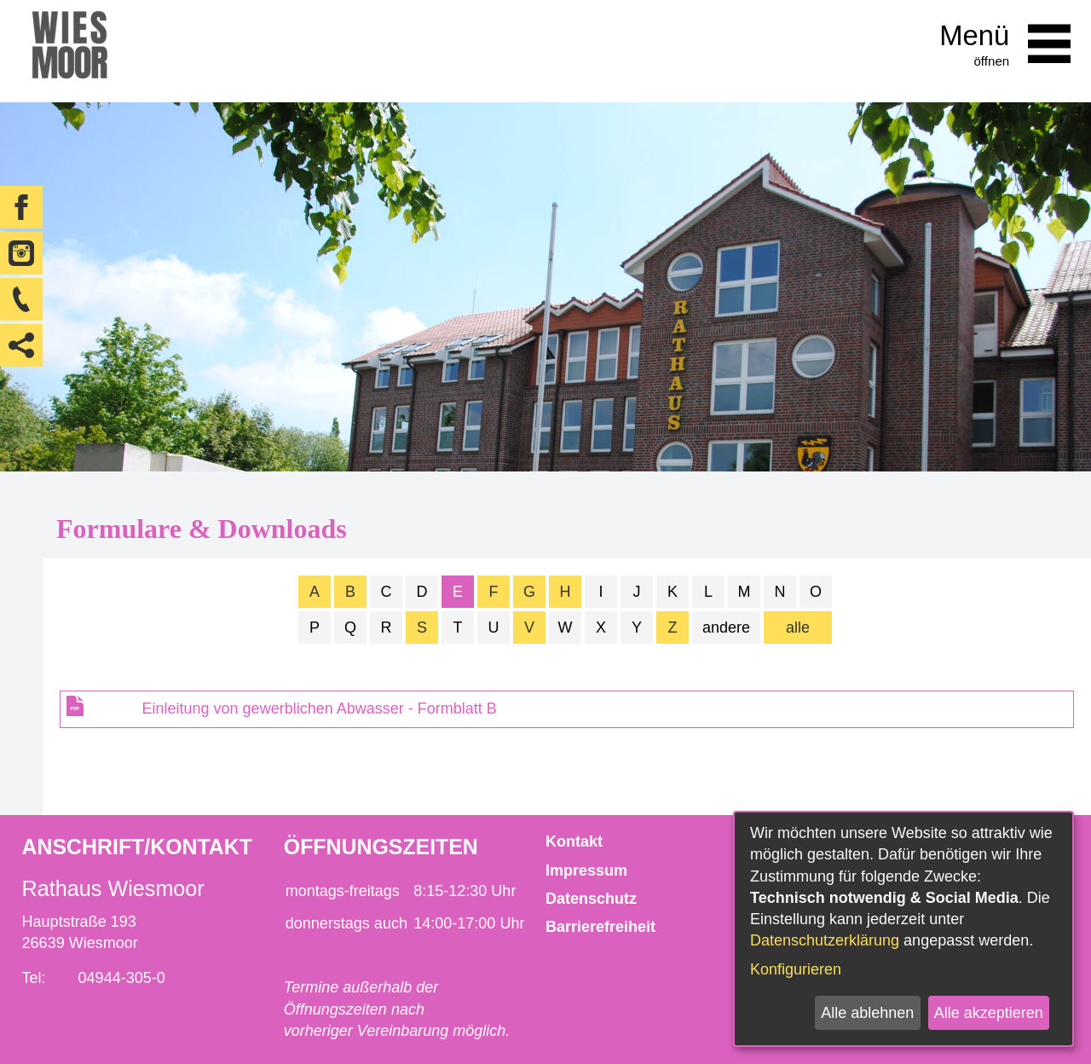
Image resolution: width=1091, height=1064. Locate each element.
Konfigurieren (795, 969)
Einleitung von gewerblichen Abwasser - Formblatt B (319, 708)
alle (798, 627)
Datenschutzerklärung (824, 940)
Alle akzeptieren (988, 1012)
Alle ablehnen (867, 1012)
